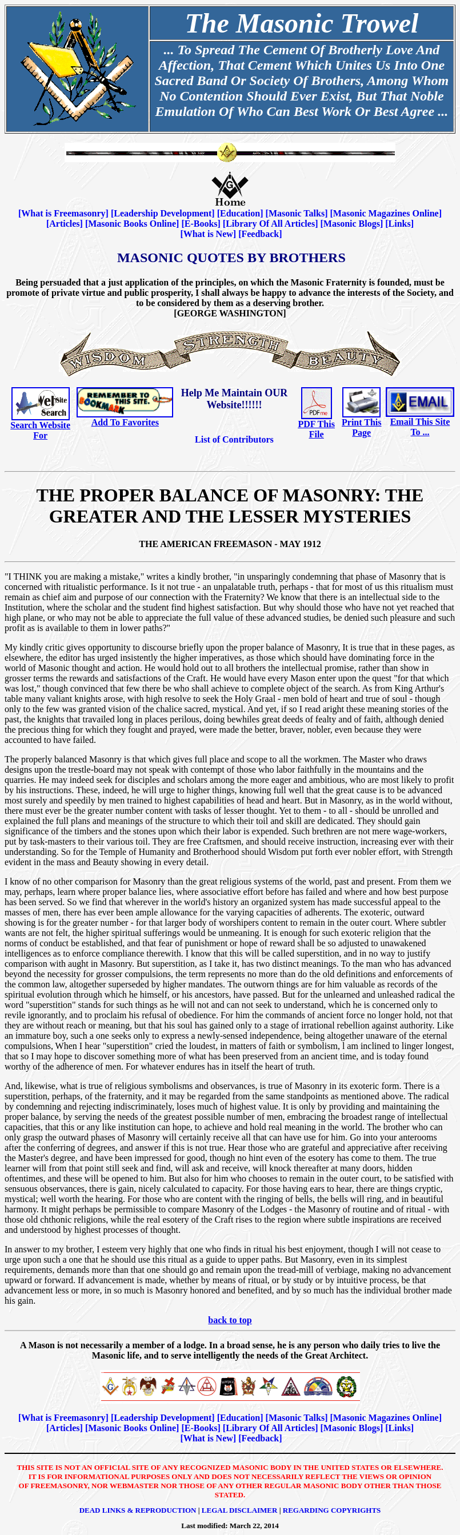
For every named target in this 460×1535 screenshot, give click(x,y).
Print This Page (362, 427)
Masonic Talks (297, 213)
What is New (208, 234)
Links (400, 223)
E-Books (201, 223)
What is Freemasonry (63, 213)
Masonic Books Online (132, 223)
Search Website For (40, 430)
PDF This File (316, 429)
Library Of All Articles (270, 223)
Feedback (260, 234)
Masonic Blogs (351, 223)
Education (240, 213)
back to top (229, 1320)
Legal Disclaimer (240, 1510)
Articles (64, 223)
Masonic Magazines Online (386, 213)
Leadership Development (162, 213)
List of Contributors (234, 439)
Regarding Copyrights (332, 1510)
